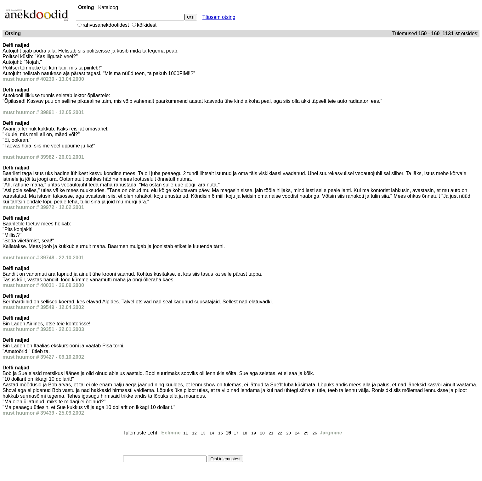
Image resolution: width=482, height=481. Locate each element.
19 (253, 433)
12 (194, 433)
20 (262, 433)
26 (314, 433)
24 (297, 433)
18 (244, 433)
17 (236, 433)
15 (220, 433)
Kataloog (108, 7)
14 (211, 433)
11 (185, 433)
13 (203, 433)
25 (305, 433)
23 (288, 433)
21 (271, 433)
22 (279, 433)
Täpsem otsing (218, 17)
